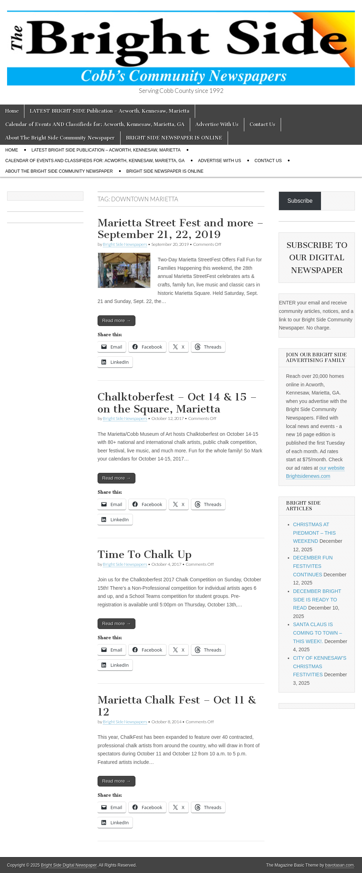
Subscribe (300, 201)
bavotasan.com (339, 865)
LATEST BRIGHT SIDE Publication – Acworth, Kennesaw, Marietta (109, 111)
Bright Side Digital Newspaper (69, 865)
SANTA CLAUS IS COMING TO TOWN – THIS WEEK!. (317, 633)
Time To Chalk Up (145, 554)
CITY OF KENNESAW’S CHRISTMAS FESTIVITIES (319, 666)
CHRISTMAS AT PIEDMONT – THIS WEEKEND (314, 533)
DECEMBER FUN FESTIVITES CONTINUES (313, 566)
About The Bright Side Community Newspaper (60, 138)
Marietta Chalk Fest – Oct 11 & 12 (177, 706)
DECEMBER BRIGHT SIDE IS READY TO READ (317, 599)
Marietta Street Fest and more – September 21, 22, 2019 (181, 228)
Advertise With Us (217, 124)
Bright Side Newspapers (125, 244)
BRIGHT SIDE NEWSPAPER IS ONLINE (174, 138)
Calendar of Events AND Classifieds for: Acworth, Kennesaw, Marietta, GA (95, 124)
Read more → (116, 320)
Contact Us (262, 124)
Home (12, 111)
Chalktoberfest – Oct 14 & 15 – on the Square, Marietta (177, 403)
